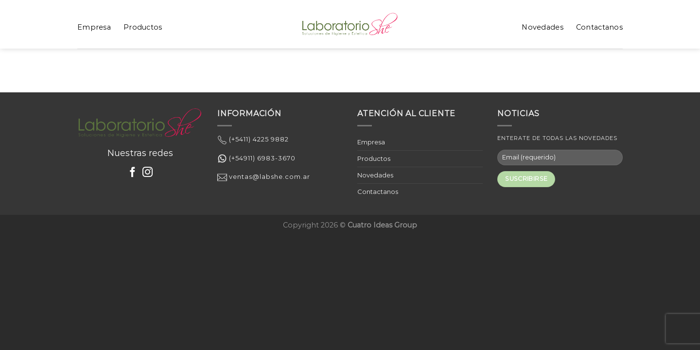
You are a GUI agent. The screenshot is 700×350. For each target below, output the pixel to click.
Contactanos (599, 27)
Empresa (94, 27)
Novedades (542, 27)
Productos (142, 27)
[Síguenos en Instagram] (147, 172)
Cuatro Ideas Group (382, 225)
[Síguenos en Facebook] (132, 172)
